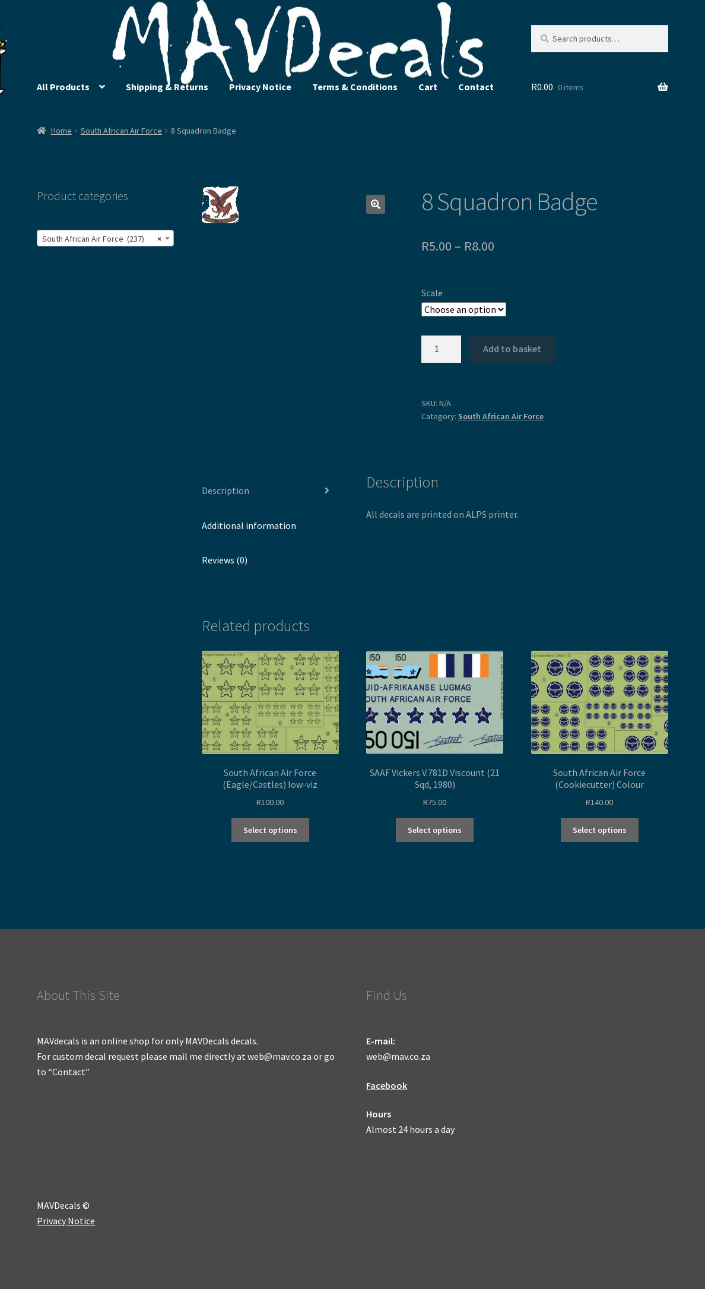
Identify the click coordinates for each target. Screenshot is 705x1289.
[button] (375, 204)
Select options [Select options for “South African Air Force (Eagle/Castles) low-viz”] (270, 830)
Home (61, 130)
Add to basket (512, 348)
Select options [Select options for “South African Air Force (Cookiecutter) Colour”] (600, 830)
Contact (476, 87)
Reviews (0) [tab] (224, 560)
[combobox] (105, 238)
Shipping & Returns (167, 87)
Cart (427, 87)
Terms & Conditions (355, 87)
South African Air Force (121, 130)
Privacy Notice (260, 87)
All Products (63, 87)
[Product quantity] (441, 349)
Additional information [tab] (249, 525)
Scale (432, 293)
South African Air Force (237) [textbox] (101, 238)
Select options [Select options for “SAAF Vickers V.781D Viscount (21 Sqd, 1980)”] (435, 830)
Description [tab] (225, 490)
